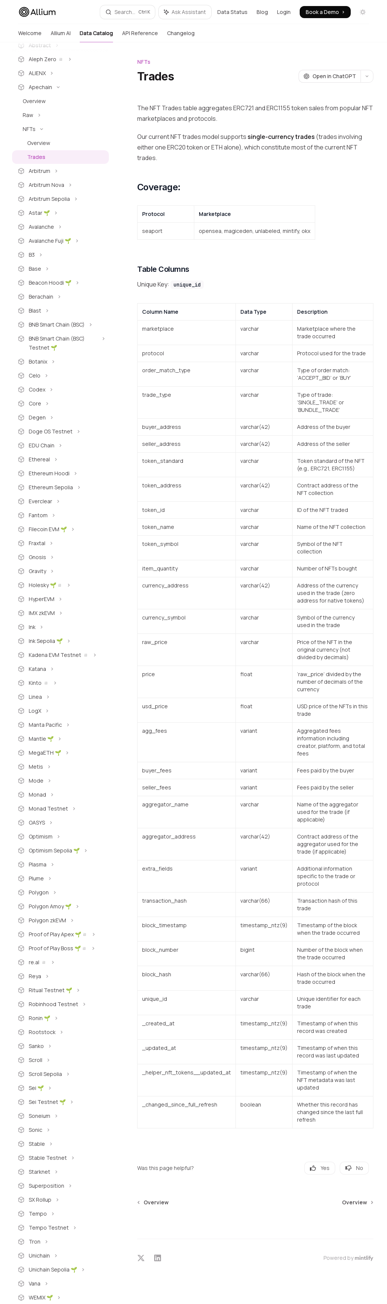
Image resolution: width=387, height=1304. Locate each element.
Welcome (30, 35)
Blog (262, 11)
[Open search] (127, 12)
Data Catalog (96, 35)
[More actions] (367, 76)
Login (284, 11)
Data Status (232, 11)
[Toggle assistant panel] (185, 12)
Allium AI (61, 35)
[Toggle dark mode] (363, 12)
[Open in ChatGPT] (330, 76)
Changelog (181, 35)
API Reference (140, 35)
